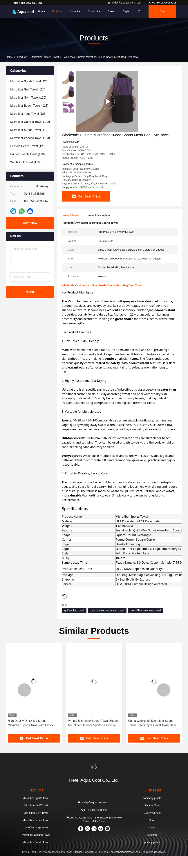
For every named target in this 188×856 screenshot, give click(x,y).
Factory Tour (152, 805)
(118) (25, 162)
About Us (75, 11)
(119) (29, 129)
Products (57, 11)
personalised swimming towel (107, 610)
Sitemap (152, 834)
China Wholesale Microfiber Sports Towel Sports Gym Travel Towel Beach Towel (153, 723)
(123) (29, 81)
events (112, 11)
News (152, 820)
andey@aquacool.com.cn (124, 2)
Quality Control (152, 812)
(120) (28, 97)
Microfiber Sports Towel (45, 57)
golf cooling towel (74, 610)
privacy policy (152, 842)
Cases (152, 827)
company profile (152, 798)
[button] (24, 690)
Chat (162, 11)
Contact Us (94, 11)
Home (41, 11)
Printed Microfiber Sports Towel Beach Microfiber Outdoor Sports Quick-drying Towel (93, 723)
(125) (28, 113)
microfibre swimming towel (146, 610)
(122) (30, 121)
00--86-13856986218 (162, 2)
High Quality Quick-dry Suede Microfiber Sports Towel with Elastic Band (31, 723)
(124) (27, 89)
